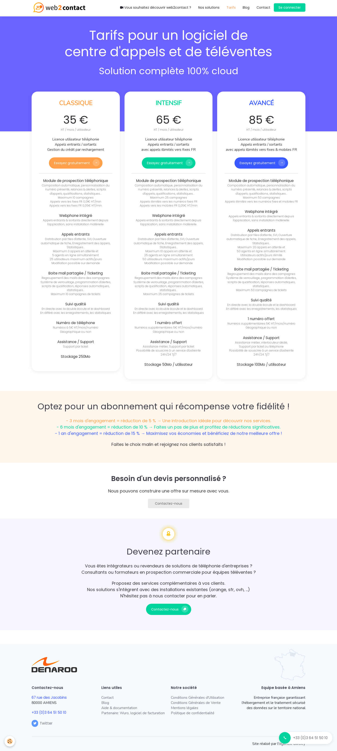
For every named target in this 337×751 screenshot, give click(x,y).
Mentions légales (184, 707)
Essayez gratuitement (72, 163)
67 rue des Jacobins (49, 697)
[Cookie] (10, 741)
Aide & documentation (119, 707)
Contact (263, 7)
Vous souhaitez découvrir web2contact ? (155, 7)
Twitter (42, 723)
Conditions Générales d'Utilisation (197, 697)
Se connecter (289, 7)
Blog (246, 7)
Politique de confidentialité (192, 712)
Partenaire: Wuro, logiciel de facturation (133, 712)
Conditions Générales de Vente (196, 702)
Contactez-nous (168, 503)
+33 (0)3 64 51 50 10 (310, 737)
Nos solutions (209, 7)
